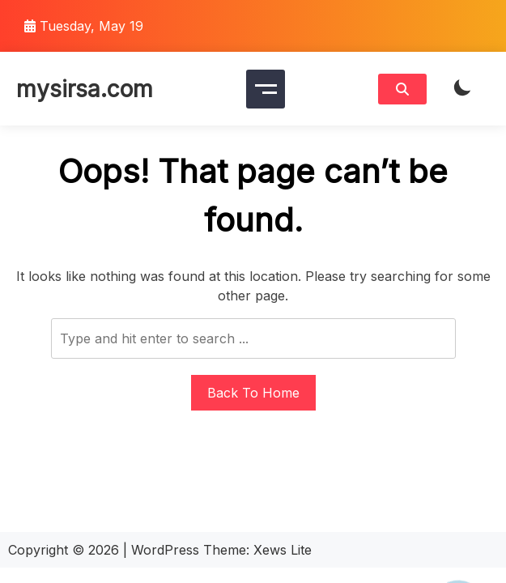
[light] (462, 88)
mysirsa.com (84, 89)
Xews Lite (282, 550)
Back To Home (253, 393)
